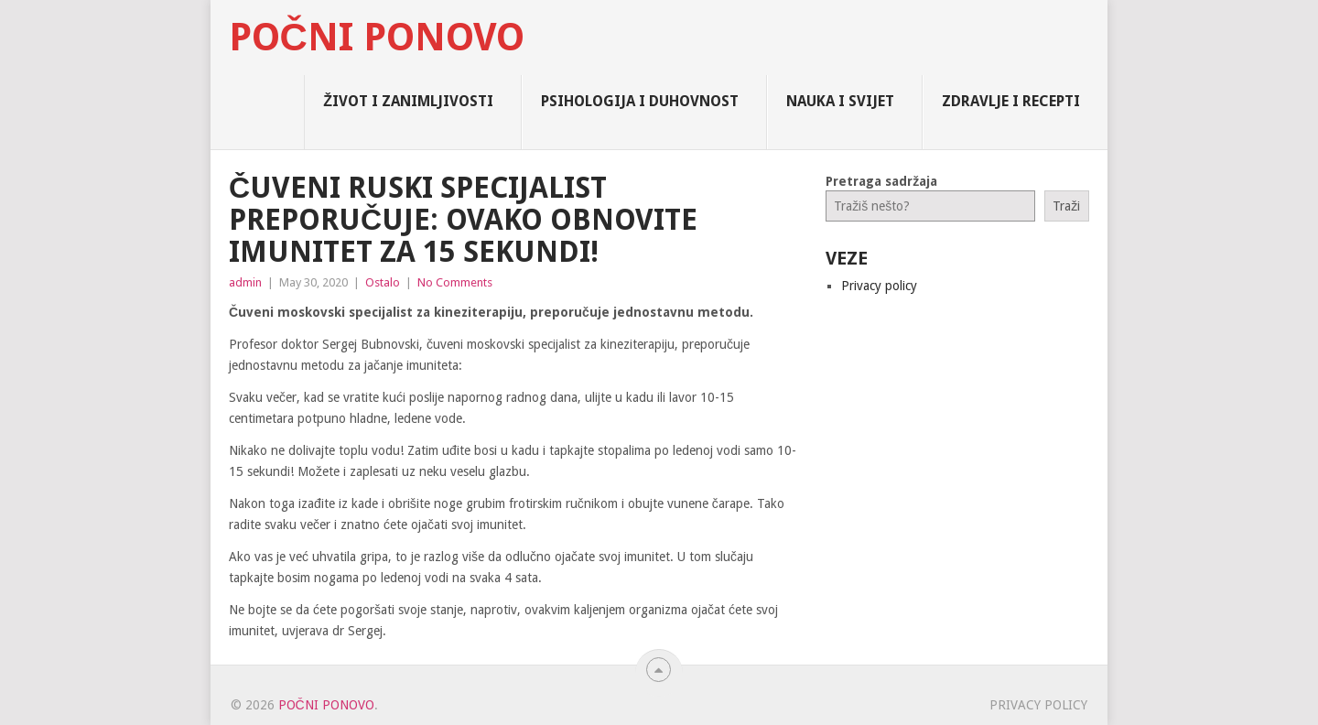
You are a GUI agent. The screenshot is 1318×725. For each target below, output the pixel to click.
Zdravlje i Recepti (1011, 101)
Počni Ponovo (376, 37)
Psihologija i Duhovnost (640, 101)
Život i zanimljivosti (408, 101)
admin (245, 282)
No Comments (454, 282)
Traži (1066, 206)
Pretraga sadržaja (881, 181)
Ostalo (382, 282)
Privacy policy (879, 285)
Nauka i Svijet (840, 101)
